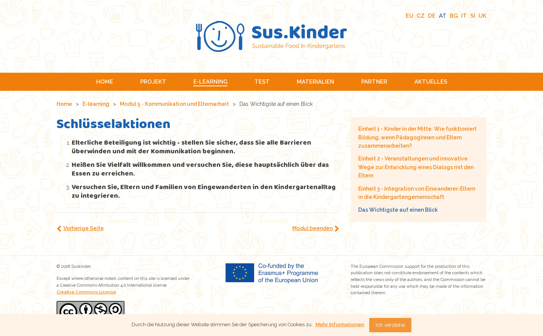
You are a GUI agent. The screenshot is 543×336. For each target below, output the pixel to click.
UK (482, 15)
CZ (421, 15)
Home (64, 104)
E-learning (96, 104)
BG (454, 15)
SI (472, 15)
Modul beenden (312, 228)
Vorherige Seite (83, 228)
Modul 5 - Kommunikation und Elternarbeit (174, 104)
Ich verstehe (390, 325)
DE (432, 15)
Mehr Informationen (340, 324)
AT (442, 15)
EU (409, 15)
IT (464, 15)
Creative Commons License (86, 292)
